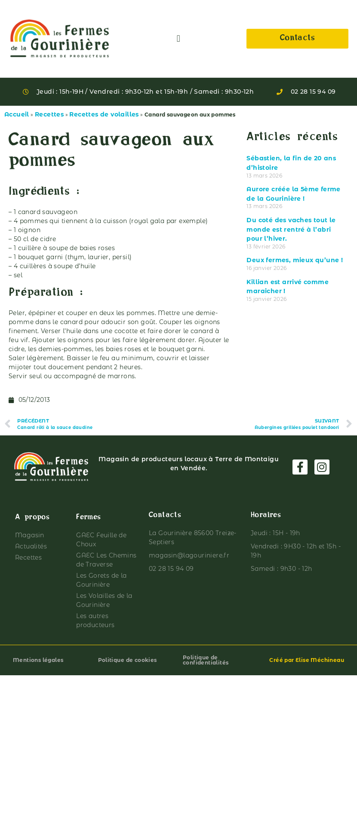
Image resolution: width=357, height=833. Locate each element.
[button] (178, 39)
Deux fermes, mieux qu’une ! (294, 260)
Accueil (16, 114)
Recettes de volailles (103, 114)
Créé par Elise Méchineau (306, 660)
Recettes (49, 114)
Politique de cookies (127, 660)
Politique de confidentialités (205, 660)
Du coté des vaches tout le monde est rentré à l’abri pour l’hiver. (290, 229)
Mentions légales (38, 660)
